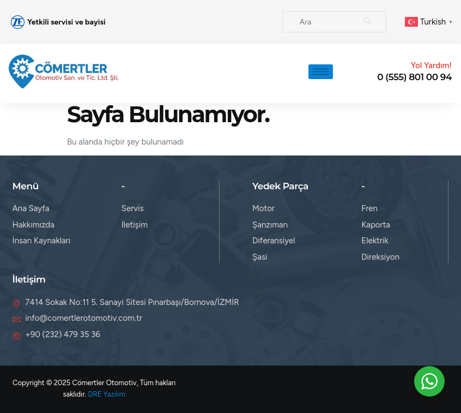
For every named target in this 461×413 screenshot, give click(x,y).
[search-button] (367, 22)
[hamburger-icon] (320, 71)
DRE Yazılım (106, 394)
